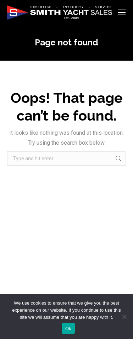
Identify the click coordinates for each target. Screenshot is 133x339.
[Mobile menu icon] (121, 12)
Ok (68, 328)
